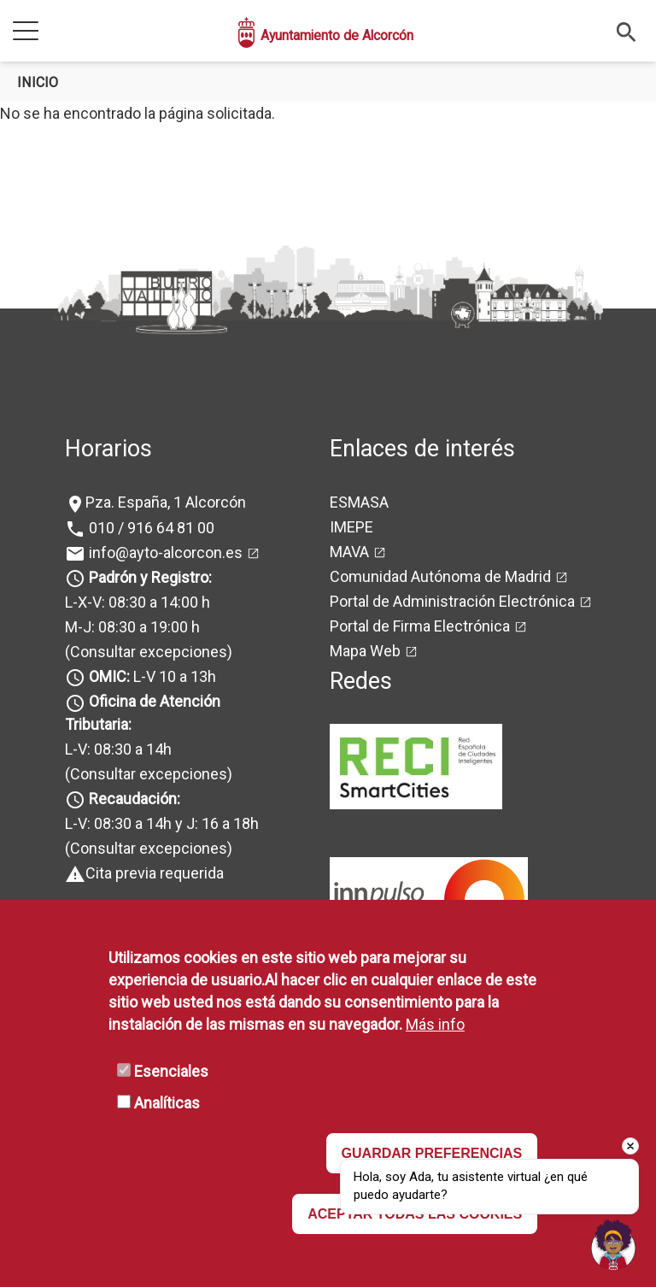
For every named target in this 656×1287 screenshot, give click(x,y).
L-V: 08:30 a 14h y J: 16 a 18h (162, 823)
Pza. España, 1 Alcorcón (165, 502)
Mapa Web (365, 651)
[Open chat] (613, 1244)
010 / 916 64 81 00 (149, 528)
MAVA (349, 552)
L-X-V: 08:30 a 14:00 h (137, 602)
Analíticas (167, 1103)
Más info (435, 1024)
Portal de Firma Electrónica (420, 626)
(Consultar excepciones (146, 652)
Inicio (37, 82)
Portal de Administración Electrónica (452, 601)
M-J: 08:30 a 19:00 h (132, 627)
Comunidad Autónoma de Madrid (440, 576)
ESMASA (359, 502)
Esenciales (171, 1071)
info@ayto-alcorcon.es (164, 552)
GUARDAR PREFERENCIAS (432, 1153)
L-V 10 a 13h (150, 676)
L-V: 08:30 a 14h (118, 749)
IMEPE (351, 527)
